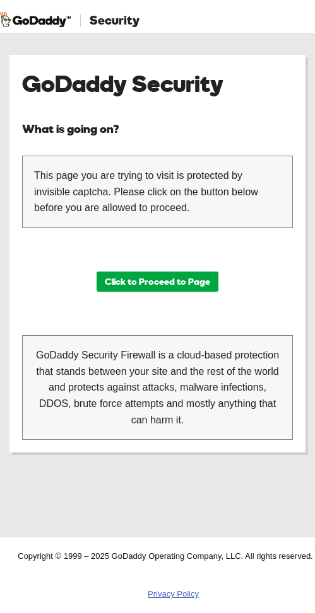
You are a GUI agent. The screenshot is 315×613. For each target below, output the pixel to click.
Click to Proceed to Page (157, 281)
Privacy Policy (173, 594)
